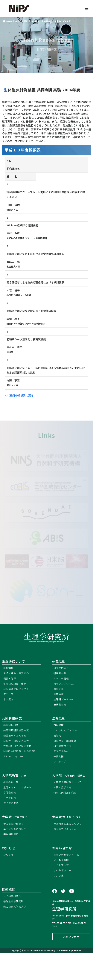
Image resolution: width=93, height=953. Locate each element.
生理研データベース (65, 699)
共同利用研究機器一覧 (16, 730)
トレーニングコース (14, 756)
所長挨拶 (8, 668)
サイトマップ (61, 865)
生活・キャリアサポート (17, 787)
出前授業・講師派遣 (65, 740)
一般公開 (59, 756)
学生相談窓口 (11, 834)
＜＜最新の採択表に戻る (19, 395)
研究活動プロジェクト (16, 689)
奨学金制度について (14, 829)
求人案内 (8, 699)
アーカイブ (60, 761)
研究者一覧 (60, 673)
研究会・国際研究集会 (16, 740)
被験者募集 (60, 704)
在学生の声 (9, 798)
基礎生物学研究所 (13, 901)
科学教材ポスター (64, 746)
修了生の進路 (11, 803)
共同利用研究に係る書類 (17, 746)
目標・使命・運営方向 (16, 673)
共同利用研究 (12, 718)
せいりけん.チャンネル (67, 730)
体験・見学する (62, 787)
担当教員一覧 (11, 782)
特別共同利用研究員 (65, 792)
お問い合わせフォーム (66, 854)
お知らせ (8, 854)
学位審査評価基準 (13, 823)
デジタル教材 (61, 751)
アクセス (8, 694)
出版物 (57, 735)
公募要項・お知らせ (14, 735)
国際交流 (59, 689)
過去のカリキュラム (65, 829)
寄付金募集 (9, 792)
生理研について (13, 661)
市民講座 (59, 725)
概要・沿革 (9, 678)
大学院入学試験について (68, 782)
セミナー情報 (61, 678)
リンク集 (59, 875)
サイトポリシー (62, 870)
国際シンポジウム (64, 683)
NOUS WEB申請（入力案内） (20, 751)
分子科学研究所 (12, 896)
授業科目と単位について (68, 823)
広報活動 (58, 718)
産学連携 (59, 694)
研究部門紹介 (61, 668)
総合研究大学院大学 (14, 906)
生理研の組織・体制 (14, 683)
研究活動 (58, 661)
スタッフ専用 (71, 936)
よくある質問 (61, 860)
